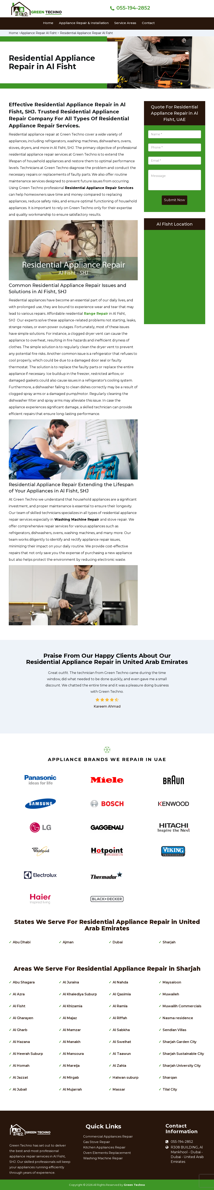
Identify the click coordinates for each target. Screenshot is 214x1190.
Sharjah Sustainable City (183, 1054)
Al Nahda (120, 982)
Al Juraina (71, 982)
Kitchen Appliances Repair (104, 1147)
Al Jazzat (20, 1078)
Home (48, 23)
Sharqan (170, 1078)
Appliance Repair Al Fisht (39, 33)
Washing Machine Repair (103, 1158)
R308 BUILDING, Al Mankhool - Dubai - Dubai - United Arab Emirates (187, 1154)
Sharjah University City (182, 1066)
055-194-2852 (133, 8)
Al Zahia (119, 1066)
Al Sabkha (121, 1030)
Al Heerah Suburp (28, 1054)
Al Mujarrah (72, 1089)
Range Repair (96, 314)
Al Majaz (70, 1018)
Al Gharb (20, 1030)
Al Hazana (21, 1042)
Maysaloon (172, 982)
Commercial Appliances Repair (108, 1136)
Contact (148, 23)
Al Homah (21, 1066)
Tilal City (170, 1089)
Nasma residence (178, 1018)
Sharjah (169, 942)
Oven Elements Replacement (107, 1153)
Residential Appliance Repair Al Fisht (86, 33)
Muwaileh (171, 994)
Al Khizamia (72, 1006)
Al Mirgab (71, 1078)
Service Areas (125, 23)
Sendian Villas (174, 1030)
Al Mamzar (72, 1030)
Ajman (68, 942)
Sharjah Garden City (179, 1042)
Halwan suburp (126, 1078)
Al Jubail (20, 1089)
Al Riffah (120, 1018)
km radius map (174, 276)
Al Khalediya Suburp (80, 994)
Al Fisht (19, 1006)
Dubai (118, 942)
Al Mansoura (73, 1054)
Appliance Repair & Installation (84, 23)
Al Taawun (122, 1054)
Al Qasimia (122, 994)
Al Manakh (71, 1042)
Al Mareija (71, 1066)
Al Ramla (120, 1006)
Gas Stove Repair (96, 1142)
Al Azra (19, 994)
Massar (119, 1089)
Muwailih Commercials (182, 1006)
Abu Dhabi (22, 942)
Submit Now (174, 200)
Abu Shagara (24, 982)
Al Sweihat (122, 1042)
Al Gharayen (23, 1018)
